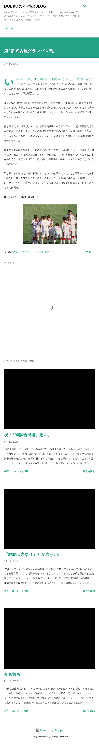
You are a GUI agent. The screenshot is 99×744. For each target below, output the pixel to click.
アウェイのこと (20, 252)
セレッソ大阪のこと (41, 252)
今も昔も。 (14, 674)
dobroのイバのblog (25, 6)
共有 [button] (88, 252)
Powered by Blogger (50, 730)
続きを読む (89, 471)
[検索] (85, 6)
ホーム (9, 28)
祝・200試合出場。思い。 (28, 434)
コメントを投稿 (20, 471)
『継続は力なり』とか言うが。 (33, 554)
